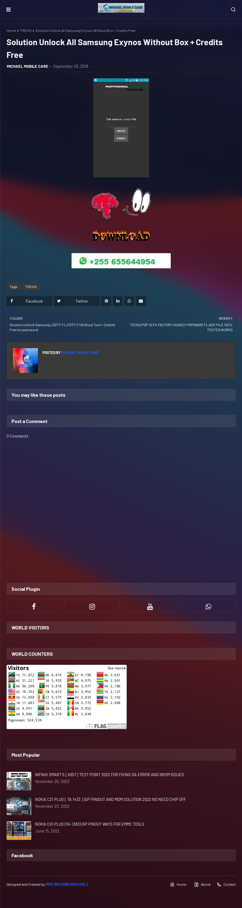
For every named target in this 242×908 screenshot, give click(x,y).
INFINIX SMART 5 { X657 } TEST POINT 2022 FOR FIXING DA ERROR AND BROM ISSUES (109, 774)
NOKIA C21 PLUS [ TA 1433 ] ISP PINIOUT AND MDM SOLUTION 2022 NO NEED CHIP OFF (110, 799)
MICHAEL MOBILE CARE (27, 66)
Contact (226, 884)
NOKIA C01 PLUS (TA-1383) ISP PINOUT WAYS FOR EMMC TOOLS (89, 824)
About (202, 884)
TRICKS (26, 30)
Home (11, 30)
